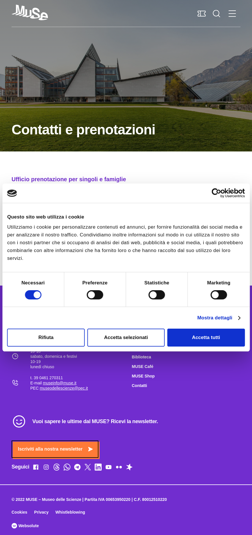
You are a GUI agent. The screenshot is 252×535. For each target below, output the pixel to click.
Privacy (41, 512)
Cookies (19, 512)
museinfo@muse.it (59, 383)
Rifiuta (45, 337)
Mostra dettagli (214, 318)
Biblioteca (141, 357)
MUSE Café (143, 366)
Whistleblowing (70, 512)
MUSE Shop (143, 376)
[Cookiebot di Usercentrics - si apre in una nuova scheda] (219, 193)
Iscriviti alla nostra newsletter (55, 449)
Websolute (25, 526)
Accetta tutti (206, 337)
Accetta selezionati (126, 337)
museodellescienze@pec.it (64, 388)
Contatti (139, 385)
